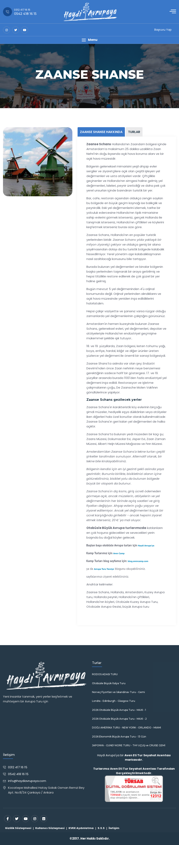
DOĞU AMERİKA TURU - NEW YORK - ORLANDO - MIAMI (126, 727)
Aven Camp (118, 553)
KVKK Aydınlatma (81, 828)
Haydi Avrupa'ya (146, 545)
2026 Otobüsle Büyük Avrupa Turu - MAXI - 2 (119, 718)
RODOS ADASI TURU (105, 674)
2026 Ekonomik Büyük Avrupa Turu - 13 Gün (119, 736)
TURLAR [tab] (134, 132)
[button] (89, 40)
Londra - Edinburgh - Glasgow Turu (113, 701)
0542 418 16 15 (18, 774)
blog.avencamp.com (138, 561)
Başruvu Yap (163, 30)
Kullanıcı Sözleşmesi (50, 828)
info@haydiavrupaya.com (27, 781)
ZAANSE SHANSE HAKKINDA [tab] (101, 132)
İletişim (114, 828)
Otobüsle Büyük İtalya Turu (108, 683)
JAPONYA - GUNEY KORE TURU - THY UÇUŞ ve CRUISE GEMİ (128, 745)
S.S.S (101, 828)
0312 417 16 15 (17, 767)
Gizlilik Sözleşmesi (18, 828)
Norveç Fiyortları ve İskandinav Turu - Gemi (118, 692)
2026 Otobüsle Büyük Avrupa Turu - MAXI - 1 (119, 710)
